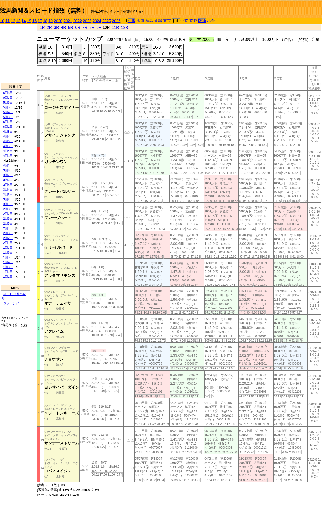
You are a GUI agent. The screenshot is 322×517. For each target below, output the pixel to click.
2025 (106, 21)
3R (56, 27)
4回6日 (8, 141)
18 (45, 21)
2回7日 (8, 214)
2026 (116, 21)
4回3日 (8, 155)
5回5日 (8, 107)
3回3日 (8, 194)
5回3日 (8, 117)
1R (42, 27)
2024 (97, 21)
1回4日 (8, 262)
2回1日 (8, 243)
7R (84, 27)
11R (115, 27)
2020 (58, 21)
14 (24, 21)
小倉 (211, 21)
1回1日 (8, 276)
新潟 (158, 21)
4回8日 (8, 131)
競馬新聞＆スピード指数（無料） (44, 10)
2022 (77, 21)
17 (40, 21)
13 (18, 21)
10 (2, 21)
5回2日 (8, 122)
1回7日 (8, 247)
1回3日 (8, 267)
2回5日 (8, 223)
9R (99, 27)
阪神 (202, 21)
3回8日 (8, 170)
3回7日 (8, 175)
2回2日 (8, 238)
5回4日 (8, 112)
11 (7, 21)
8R (92, 27)
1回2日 (8, 272)
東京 (167, 21)
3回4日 (8, 189)
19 (50, 21)
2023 (87, 21)
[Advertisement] (15, 53)
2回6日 (8, 218)
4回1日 (8, 165)
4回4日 (8, 151)
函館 (140, 21)
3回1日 (8, 204)
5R (70, 27)
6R (77, 27)
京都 (193, 21)
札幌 (131, 21)
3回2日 (8, 199)
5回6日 (8, 102)
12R (124, 27)
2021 (68, 21)
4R (63, 27)
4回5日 (8, 146)
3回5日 (8, 185)
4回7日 (8, 136)
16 (34, 21)
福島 (149, 21)
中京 (184, 21)
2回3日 (8, 233)
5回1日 (8, 126)
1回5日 (8, 257)
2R (49, 27)
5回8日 (8, 93)
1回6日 (8, 252)
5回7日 (8, 97)
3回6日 (8, 180)
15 (29, 21)
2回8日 (8, 209)
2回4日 (8, 228)
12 (13, 21)
